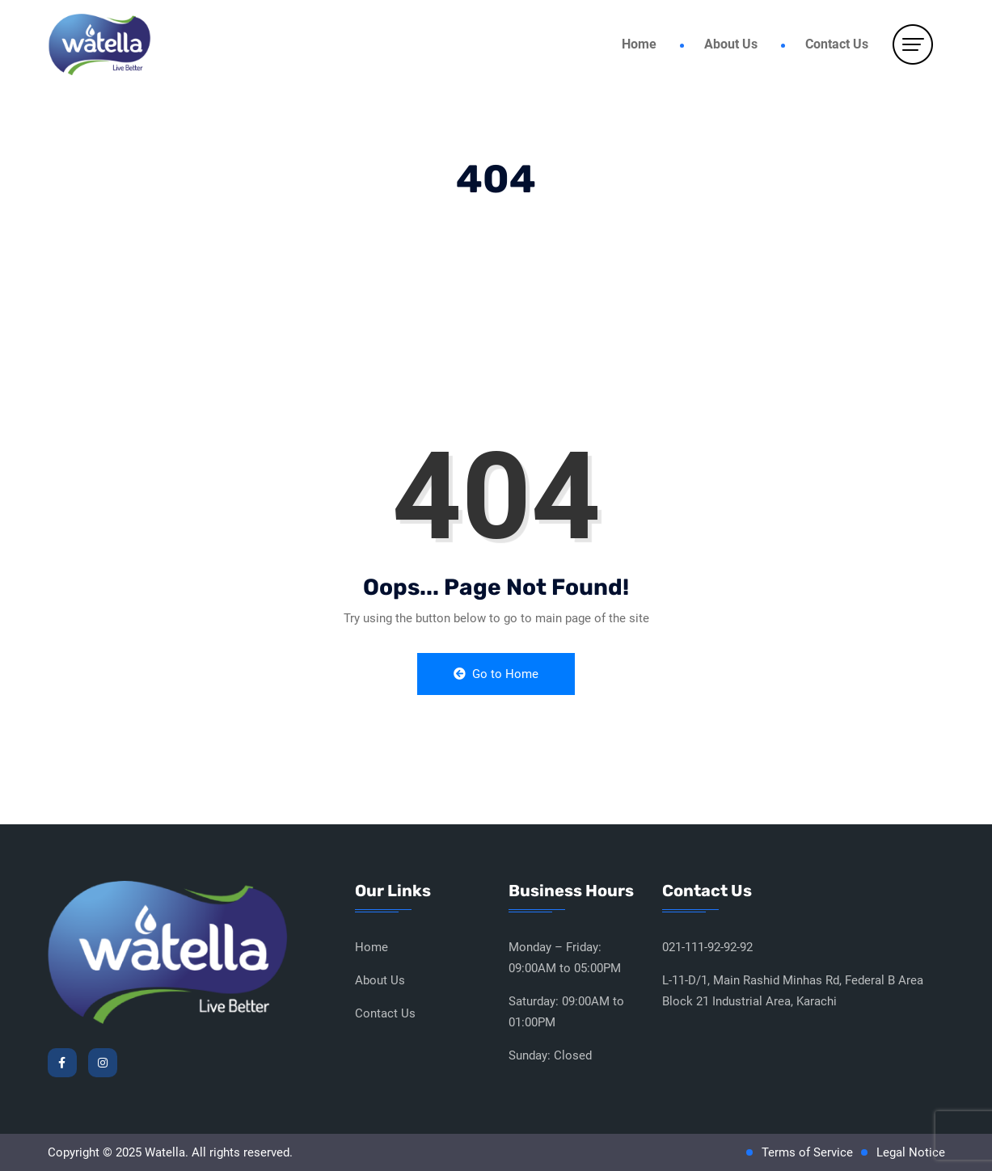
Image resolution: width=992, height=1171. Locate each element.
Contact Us (836, 44)
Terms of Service (807, 1152)
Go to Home (496, 674)
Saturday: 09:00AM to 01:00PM (566, 1012)
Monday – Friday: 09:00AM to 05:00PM (565, 957)
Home (639, 44)
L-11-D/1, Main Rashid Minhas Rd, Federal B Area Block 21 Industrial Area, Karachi (792, 991)
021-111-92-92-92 (707, 947)
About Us (731, 44)
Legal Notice (910, 1152)
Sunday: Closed (550, 1055)
